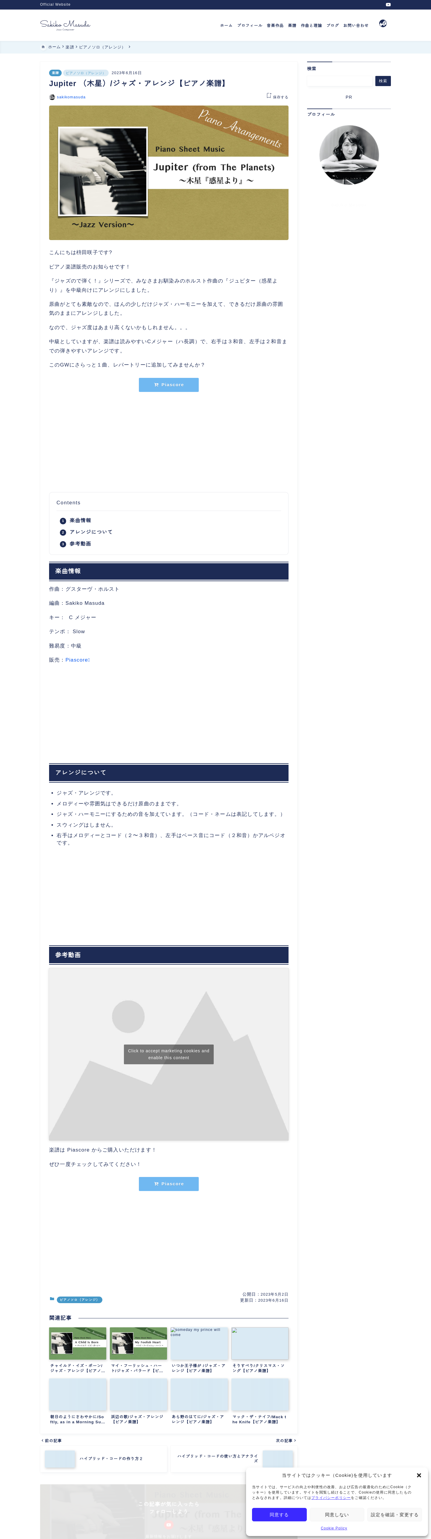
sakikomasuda (71, 97)
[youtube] (388, 4)
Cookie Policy (334, 1528)
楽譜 (55, 73)
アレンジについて (91, 532)
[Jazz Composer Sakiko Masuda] (65, 25)
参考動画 (80, 543)
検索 (311, 68)
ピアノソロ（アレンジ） (86, 73)
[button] (419, 1475)
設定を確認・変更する (395, 1514)
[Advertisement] (169, 442)
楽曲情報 (80, 520)
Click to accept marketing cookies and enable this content (169, 1054)
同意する (279, 1514)
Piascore (77, 660)
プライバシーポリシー (331, 1498)
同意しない (337, 1514)
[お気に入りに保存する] (277, 97)
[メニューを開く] (383, 25)
